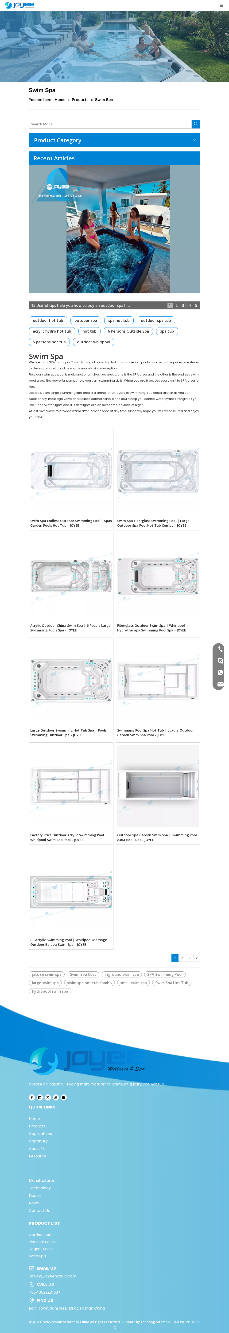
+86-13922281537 (44, 1292)
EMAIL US (46, 1268)
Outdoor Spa (40, 1234)
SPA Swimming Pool (164, 974)
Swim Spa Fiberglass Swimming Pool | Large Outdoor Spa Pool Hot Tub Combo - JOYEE (153, 523)
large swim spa (45, 982)
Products (37, 1126)
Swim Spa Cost (83, 974)
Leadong (148, 1322)
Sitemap (163, 1322)
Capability (38, 1141)
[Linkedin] (40, 1097)
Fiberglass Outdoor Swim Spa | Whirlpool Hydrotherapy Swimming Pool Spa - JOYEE (151, 627)
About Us (37, 1148)
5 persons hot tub (49, 342)
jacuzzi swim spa (47, 974)
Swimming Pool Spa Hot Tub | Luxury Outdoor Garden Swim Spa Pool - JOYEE (155, 732)
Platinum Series (42, 1241)
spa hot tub (119, 320)
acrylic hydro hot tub (52, 331)
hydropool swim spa (50, 991)
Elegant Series (41, 1248)
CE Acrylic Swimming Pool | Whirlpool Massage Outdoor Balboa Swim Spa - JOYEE (68, 942)
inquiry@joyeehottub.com (52, 1276)
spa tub (167, 331)
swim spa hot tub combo (89, 982)
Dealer (35, 1195)
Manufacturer (41, 1180)
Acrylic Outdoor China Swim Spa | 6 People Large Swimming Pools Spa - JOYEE (70, 627)
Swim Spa (37, 1255)
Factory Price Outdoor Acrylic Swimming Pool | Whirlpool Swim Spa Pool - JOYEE (68, 837)
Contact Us (39, 1210)
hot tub (89, 331)
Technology (40, 1188)
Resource (37, 1156)
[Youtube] (56, 1097)
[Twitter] (48, 1097)
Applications (40, 1133)
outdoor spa (85, 320)
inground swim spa (122, 974)
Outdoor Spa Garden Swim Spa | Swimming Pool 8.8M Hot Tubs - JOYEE (157, 837)
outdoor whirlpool (93, 342)
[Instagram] (64, 1097)
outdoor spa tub (156, 320)
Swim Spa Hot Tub (171, 982)
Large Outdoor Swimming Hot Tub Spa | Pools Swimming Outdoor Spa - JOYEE (68, 732)
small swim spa (133, 982)
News (34, 1203)
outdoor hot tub (48, 320)
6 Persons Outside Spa (128, 331)
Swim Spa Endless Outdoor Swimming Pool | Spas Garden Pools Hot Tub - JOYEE (71, 523)
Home (34, 1118)
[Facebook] (32, 1097)
